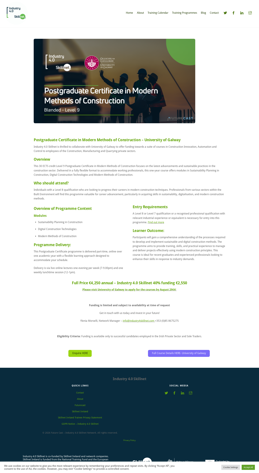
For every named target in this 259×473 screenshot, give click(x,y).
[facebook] (233, 12)
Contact (214, 12)
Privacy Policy (129, 439)
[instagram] (250, 12)
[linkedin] (242, 12)
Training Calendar (158, 12)
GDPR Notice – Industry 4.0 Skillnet (80, 422)
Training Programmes (184, 12)
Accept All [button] (248, 467)
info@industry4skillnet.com (138, 319)
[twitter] (225, 12)
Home (129, 12)
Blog (203, 12)
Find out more (156, 222)
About (140, 12)
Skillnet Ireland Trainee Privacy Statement (80, 416)
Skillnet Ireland (80, 410)
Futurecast (80, 404)
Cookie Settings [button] (230, 467)
